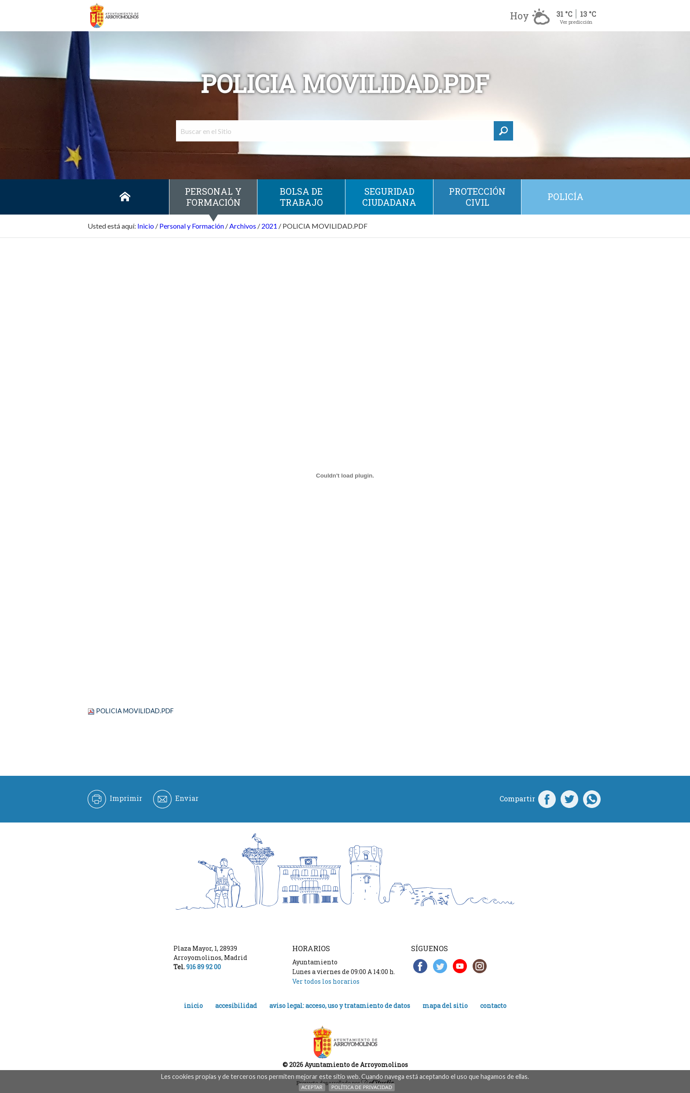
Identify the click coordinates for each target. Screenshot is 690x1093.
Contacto (493, 1005)
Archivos (242, 226)
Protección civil (477, 196)
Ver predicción (576, 22)
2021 (269, 226)
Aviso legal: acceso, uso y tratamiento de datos (339, 1005)
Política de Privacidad (361, 1087)
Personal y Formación (213, 196)
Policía (565, 196)
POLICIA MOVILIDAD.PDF (135, 711)
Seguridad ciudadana (389, 196)
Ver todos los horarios (326, 981)
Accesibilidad (236, 1005)
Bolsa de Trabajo (301, 196)
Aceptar (312, 1087)
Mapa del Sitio (445, 1005)
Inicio (125, 197)
